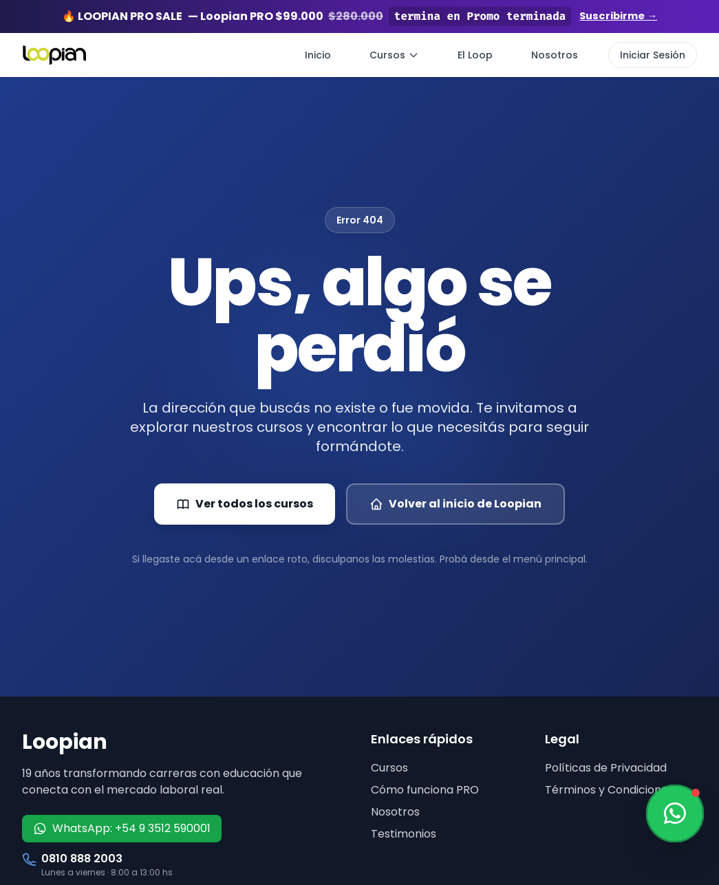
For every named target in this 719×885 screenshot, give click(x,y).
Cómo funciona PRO (425, 790)
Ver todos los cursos (244, 504)
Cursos (394, 55)
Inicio (318, 55)
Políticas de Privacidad (606, 768)
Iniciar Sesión (652, 55)
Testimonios (403, 834)
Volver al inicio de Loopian (455, 504)
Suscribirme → (618, 16)
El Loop (475, 55)
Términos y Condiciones (609, 790)
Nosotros (554, 55)
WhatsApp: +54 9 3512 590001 (122, 828)
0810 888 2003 (81, 858)
